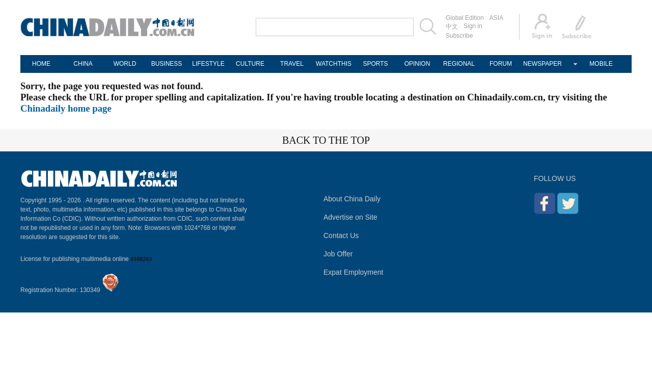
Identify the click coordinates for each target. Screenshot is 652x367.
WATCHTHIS (333, 63)
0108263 (141, 259)
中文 (452, 26)
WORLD (125, 63)
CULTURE (250, 63)
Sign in (473, 26)
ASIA (496, 17)
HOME (41, 63)
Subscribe (459, 35)
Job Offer (337, 254)
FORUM (501, 63)
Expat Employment (353, 272)
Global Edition (465, 17)
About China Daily (352, 199)
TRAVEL (292, 63)
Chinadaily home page (66, 108)
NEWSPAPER (542, 63)
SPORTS (375, 63)
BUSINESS (166, 63)
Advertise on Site (350, 217)
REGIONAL (459, 63)
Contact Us (341, 235)
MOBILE (600, 63)
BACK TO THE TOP (326, 140)
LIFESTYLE (208, 63)
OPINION (417, 63)
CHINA (82, 63)
